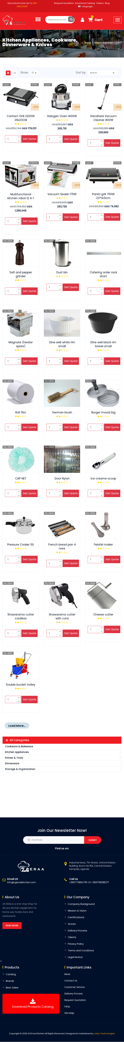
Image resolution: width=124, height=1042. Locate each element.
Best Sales (12, 987)
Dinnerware (12, 763)
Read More (12, 925)
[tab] (8, 73)
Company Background (81, 904)
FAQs (67, 1006)
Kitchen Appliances (17, 752)
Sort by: (81, 73)
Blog (107, 3)
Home (88, 43)
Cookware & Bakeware (19, 746)
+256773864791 (78, 882)
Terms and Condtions (81, 950)
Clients (72, 937)
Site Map (69, 1013)
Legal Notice (75, 957)
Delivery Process (77, 930)
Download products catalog (32, 1007)
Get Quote (29, 139)
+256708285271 (100, 882)
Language (85, 6)
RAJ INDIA (8, 241)
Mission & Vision (77, 910)
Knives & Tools (14, 758)
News (67, 974)
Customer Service (74, 987)
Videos (100, 3)
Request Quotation (64, 3)
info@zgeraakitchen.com (21, 882)
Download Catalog (85, 3)
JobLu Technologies (104, 1033)
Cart (99, 20)
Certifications (76, 917)
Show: (24, 73)
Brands (10, 981)
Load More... (17, 726)
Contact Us (70, 980)
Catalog (11, 974)
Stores (72, 924)
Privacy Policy (76, 944)
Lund (6, 85)
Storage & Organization (20, 769)
